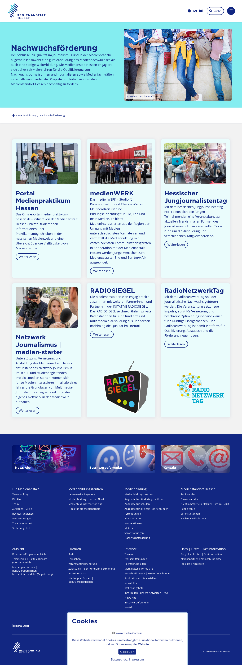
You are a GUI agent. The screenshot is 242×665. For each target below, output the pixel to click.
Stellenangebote (21, 528)
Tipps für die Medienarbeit (84, 508)
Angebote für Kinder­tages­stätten (144, 499)
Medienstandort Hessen (198, 489)
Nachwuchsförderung (137, 537)
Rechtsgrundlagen (23, 513)
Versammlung (20, 494)
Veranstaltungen (22, 518)
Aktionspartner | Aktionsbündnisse (201, 559)
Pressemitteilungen (136, 559)
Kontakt (129, 607)
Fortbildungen (133, 513)
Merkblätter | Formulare (139, 568)
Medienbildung (136, 489)
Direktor (17, 499)
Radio (71, 554)
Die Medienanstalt (25, 489)
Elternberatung (133, 518)
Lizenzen (74, 549)
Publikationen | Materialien (141, 578)
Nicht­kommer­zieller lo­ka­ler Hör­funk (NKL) (205, 504)
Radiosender (188, 494)
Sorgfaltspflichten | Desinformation (201, 554)
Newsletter (131, 583)
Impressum (20, 625)
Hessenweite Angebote (81, 494)
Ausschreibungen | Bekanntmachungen (148, 573)
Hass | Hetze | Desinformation (203, 549)
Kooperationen (133, 523)
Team (15, 504)
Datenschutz (77, 625)
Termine (129, 554)
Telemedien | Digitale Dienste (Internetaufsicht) (29, 560)
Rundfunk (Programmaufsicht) (29, 554)
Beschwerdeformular (137, 602)
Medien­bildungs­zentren (85, 489)
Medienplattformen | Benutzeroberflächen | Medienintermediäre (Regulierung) (32, 571)
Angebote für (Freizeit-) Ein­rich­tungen (146, 508)
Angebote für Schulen (137, 504)
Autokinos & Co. (77, 573)
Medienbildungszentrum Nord (86, 499)
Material (129, 528)
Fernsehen (74, 559)
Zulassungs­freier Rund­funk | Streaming (91, 568)
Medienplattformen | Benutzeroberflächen (80, 580)
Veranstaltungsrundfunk (82, 563)
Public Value (188, 508)
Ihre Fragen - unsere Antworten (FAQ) (146, 592)
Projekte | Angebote (192, 563)
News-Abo (130, 597)
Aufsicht (18, 549)
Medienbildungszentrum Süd (85, 504)
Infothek (131, 549)
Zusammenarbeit (22, 523)
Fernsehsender (189, 499)
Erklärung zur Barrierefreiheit (146, 625)
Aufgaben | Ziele (22, 508)
